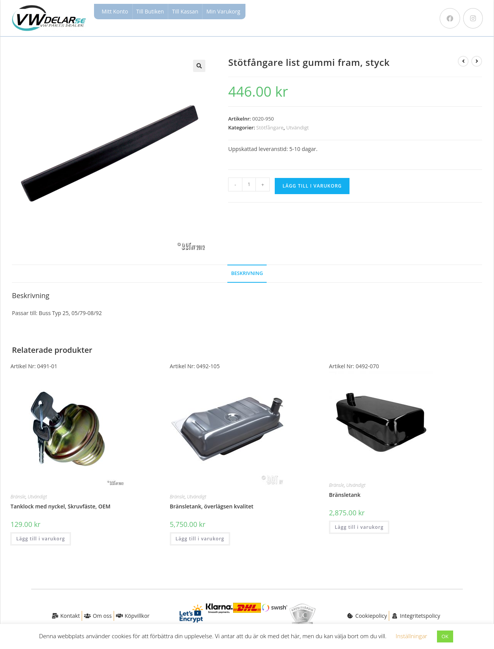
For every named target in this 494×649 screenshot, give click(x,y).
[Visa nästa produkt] (476, 61)
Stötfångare (270, 127)
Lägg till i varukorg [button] (40, 538)
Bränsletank (345, 494)
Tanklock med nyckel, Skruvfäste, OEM (60, 506)
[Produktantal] (249, 184)
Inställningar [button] (411, 636)
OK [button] (445, 636)
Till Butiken (150, 11)
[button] (199, 66)
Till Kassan (185, 11)
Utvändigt (297, 127)
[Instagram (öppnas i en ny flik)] (473, 18)
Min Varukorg (223, 11)
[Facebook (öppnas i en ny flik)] (450, 18)
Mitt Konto (115, 11)
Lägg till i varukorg (312, 186)
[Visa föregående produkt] (463, 61)
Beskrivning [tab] (247, 273)
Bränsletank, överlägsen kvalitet (212, 506)
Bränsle (17, 496)
